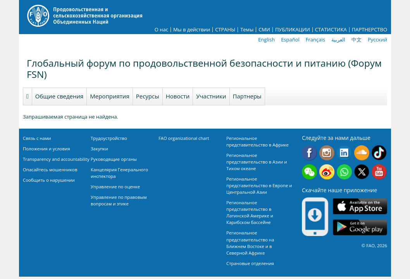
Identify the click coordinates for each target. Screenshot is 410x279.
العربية (338, 39)
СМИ (264, 29)
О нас (161, 29)
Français (315, 39)
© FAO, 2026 (374, 245)
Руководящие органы (114, 159)
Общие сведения (59, 96)
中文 (356, 39)
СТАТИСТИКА (331, 29)
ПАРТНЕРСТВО (369, 29)
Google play (360, 227)
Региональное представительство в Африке (257, 141)
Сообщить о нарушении (49, 180)
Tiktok (379, 152)
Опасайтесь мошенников (50, 169)
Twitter (361, 171)
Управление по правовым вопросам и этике (119, 200)
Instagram (326, 152)
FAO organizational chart (183, 138)
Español (290, 39)
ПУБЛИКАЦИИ (292, 29)
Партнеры (247, 96)
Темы (246, 29)
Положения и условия (46, 149)
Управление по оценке (115, 186)
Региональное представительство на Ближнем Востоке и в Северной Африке (250, 242)
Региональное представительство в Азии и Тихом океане (256, 161)
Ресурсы (147, 96)
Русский (377, 39)
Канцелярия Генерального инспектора (119, 173)
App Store (360, 206)
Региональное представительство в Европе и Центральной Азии (259, 185)
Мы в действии (191, 29)
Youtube (379, 171)
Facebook (309, 152)
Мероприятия (109, 96)
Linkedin (344, 152)
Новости (178, 96)
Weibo (326, 171)
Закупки (99, 149)
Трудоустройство (109, 138)
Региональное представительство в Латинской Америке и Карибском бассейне (249, 212)
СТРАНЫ (225, 29)
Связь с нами (37, 138)
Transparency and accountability (56, 159)
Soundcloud (361, 152)
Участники (211, 96)
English (266, 39)
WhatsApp (344, 171)
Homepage (27, 96)
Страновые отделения (250, 263)
